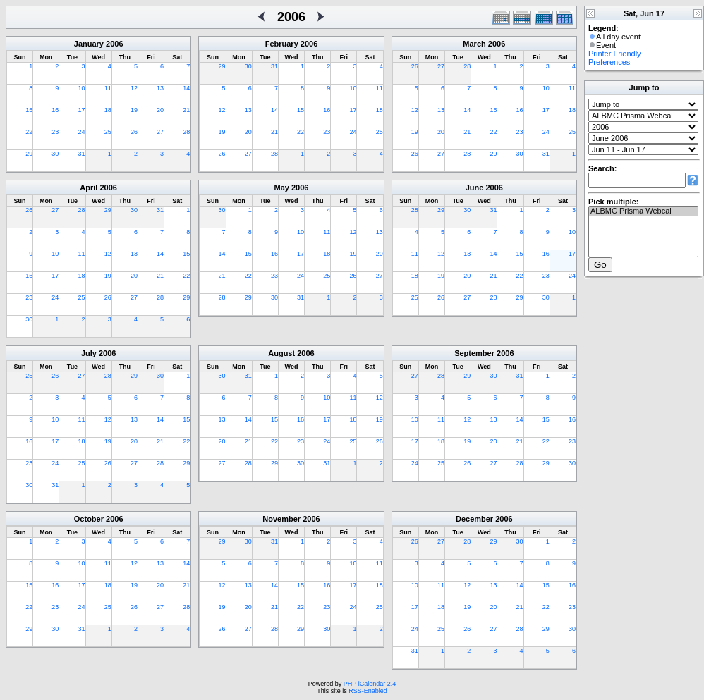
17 (81, 109)
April (88, 187)
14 (186, 88)
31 (81, 153)
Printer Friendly (614, 53)
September (474, 353)
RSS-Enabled (367, 690)
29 (28, 153)
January (89, 43)
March (474, 43)
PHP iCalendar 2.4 (370, 683)
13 (160, 88)
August (281, 353)
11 (107, 88)
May (281, 187)
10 (81, 88)
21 (186, 109)
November (281, 519)
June (475, 187)
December (474, 519)
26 (134, 131)
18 (107, 109)
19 (134, 109)
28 (186, 131)
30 (55, 153)
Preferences (609, 62)
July (89, 353)
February (281, 43)
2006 (114, 43)
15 (28, 109)
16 (55, 109)
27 (160, 131)
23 (55, 131)
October (89, 519)
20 (160, 109)
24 (81, 131)
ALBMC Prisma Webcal (643, 211)
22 (28, 131)
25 (107, 131)
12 (134, 88)
